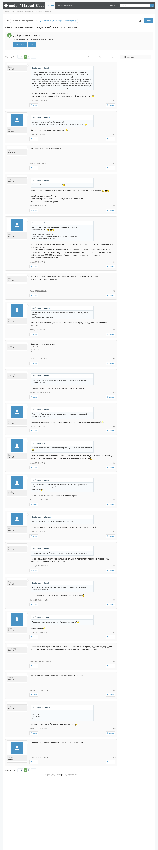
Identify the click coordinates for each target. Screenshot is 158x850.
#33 (114, 531)
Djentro (10, 678)
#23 (114, 163)
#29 (114, 392)
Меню (34, 105)
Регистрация (9, 11)
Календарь (29, 11)
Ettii (9, 151)
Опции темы (92, 57)
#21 (114, 100)
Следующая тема (69, 775)
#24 (114, 206)
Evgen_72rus (13, 375)
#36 (114, 632)
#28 (114, 359)
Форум (50, 6)
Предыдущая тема (53, 775)
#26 (114, 291)
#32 (114, 500)
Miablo (10, 492)
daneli (10, 129)
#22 (114, 134)
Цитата (111, 105)
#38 (114, 690)
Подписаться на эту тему (108, 57)
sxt (9, 421)
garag (10, 629)
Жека (10, 67)
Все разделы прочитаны (43, 11)
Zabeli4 (10, 548)
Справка (20, 11)
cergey (10, 757)
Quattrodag (12, 649)
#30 (114, 426)
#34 (114, 566)
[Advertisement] (61, 812)
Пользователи (64, 5)
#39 (114, 729)
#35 (114, 600)
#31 (114, 463)
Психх (10, 180)
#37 (114, 661)
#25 (114, 262)
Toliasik (10, 346)
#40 (114, 757)
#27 (114, 330)
